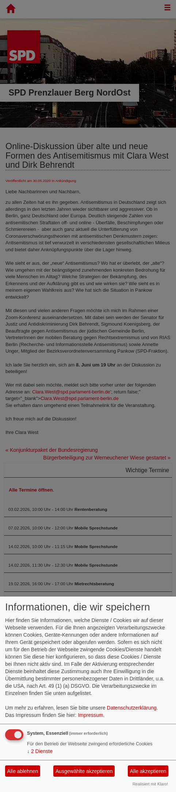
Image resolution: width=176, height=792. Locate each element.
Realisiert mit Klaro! (150, 784)
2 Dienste (40, 751)
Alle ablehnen (22, 771)
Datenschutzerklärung (132, 708)
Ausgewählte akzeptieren (84, 771)
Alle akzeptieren (148, 771)
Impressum (90, 715)
